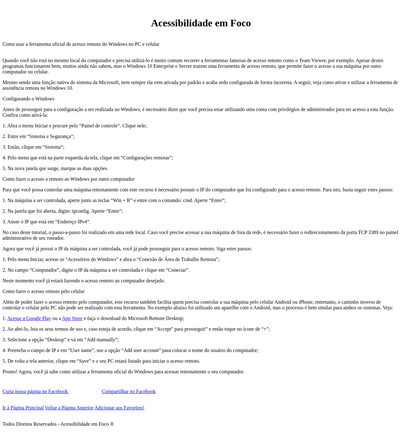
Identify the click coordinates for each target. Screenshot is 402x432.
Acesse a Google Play (29, 318)
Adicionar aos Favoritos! (119, 407)
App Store (72, 318)
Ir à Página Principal (23, 407)
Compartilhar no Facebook (129, 391)
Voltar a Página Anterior (69, 407)
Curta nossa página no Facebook (36, 391)
